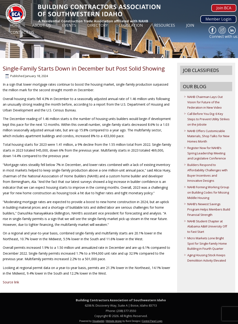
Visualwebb (98, 321)
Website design (114, 321)
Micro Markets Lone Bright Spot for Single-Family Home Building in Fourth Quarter (207, 243)
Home (15, 25)
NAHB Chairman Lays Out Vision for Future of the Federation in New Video (205, 102)
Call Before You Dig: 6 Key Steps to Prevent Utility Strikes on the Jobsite (208, 119)
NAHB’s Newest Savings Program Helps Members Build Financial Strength (208, 209)
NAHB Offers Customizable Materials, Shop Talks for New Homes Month (208, 136)
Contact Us (22, 32)
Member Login (218, 19)
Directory (97, 25)
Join (190, 25)
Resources (164, 25)
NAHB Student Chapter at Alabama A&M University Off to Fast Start (207, 226)
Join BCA (223, 7)
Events (69, 25)
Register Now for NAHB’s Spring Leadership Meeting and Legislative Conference (206, 153)
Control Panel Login (152, 321)
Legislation (131, 25)
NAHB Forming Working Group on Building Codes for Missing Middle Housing (208, 192)
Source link (11, 282)
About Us (41, 25)
